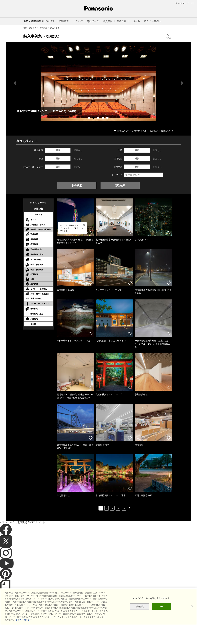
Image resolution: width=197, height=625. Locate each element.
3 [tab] (98, 118)
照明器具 (43, 28)
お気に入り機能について (162, 130)
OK (161, 606)
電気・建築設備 (29, 28)
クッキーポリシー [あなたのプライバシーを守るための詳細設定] (24, 620)
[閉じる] (192, 606)
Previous (15, 83)
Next (182, 83)
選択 (58, 150)
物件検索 (77, 185)
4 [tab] (103, 118)
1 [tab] (89, 118)
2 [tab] (93, 118)
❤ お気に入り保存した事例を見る (130, 130)
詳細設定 (140, 606)
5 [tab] (107, 118)
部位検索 (120, 185)
